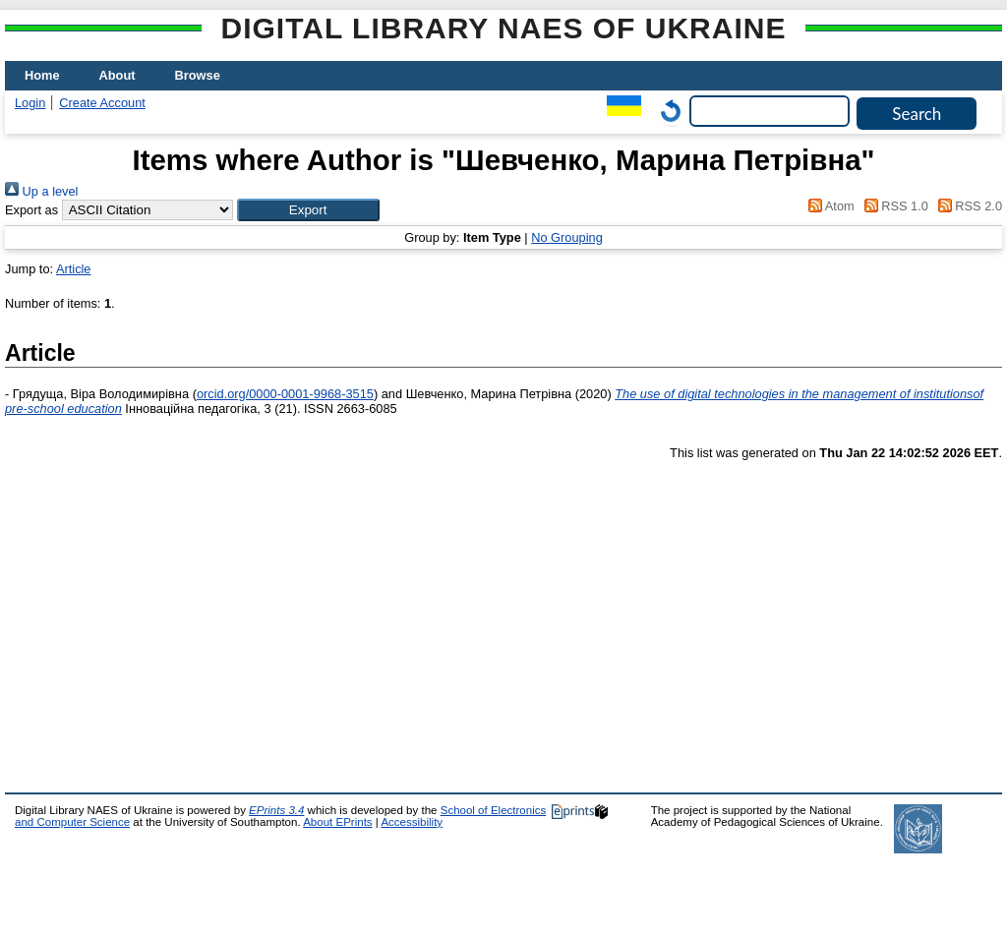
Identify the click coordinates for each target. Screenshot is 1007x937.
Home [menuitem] (42, 75)
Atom (828, 206)
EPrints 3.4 (276, 810)
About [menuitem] (117, 75)
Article (73, 269)
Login (30, 102)
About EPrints (337, 822)
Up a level (41, 191)
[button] (308, 210)
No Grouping (567, 237)
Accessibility (412, 822)
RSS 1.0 (893, 206)
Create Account (102, 102)
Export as (31, 210)
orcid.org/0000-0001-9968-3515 (285, 393)
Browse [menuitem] (197, 75)
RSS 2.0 (966, 206)
